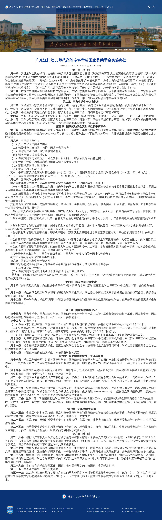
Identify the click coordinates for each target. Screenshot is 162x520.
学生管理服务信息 (149, 49)
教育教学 (77, 7)
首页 (37, 7)
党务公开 (67, 7)
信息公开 (109, 7)
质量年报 (99, 7)
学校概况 (46, 7)
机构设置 (56, 7)
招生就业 (88, 7)
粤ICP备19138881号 (129, 508)
